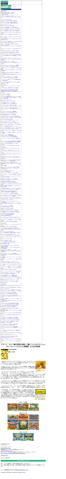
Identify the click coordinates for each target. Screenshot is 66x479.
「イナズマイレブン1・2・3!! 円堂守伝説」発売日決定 (9, 193)
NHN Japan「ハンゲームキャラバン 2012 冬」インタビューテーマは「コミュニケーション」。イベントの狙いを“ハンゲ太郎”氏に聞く (11, 157)
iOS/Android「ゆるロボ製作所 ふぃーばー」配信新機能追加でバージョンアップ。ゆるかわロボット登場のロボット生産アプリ (11, 251)
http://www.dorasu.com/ (6, 448)
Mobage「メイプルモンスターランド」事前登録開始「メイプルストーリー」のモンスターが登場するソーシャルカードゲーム (11, 327)
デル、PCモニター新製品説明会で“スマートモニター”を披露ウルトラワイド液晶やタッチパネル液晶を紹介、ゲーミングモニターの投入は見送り (11, 97)
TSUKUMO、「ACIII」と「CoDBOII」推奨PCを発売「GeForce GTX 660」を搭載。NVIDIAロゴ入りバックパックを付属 (10, 296)
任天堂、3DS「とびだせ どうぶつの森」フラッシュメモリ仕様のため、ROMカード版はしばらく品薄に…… (11, 16)
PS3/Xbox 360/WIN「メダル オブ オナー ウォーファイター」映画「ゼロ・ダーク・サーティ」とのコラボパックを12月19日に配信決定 (11, 59)
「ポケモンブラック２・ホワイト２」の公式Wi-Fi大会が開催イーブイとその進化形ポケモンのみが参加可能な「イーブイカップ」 (11, 55)
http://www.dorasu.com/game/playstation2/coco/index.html (13, 453)
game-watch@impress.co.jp (22, 469)
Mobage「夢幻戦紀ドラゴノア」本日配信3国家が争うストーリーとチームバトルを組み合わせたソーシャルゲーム (11, 62)
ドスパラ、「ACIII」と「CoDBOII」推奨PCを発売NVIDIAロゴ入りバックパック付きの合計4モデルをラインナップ (11, 108)
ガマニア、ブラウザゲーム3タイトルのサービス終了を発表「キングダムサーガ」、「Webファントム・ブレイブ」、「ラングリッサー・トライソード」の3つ (11, 198)
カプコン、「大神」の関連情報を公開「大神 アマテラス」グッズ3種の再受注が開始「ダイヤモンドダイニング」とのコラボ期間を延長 (9, 135)
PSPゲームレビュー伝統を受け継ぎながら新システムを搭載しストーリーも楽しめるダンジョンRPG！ (8, 12)
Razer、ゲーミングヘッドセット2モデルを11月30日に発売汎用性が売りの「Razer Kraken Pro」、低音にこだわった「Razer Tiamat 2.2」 (10, 168)
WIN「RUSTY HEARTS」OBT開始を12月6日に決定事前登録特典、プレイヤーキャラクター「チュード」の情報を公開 (11, 163)
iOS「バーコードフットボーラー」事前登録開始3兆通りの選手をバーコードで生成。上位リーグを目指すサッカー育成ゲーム (11, 254)
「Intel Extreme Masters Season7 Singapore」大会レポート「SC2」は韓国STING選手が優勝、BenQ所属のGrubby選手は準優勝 (10, 229)
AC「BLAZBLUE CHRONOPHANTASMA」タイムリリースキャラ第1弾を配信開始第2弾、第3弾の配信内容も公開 (8, 214)
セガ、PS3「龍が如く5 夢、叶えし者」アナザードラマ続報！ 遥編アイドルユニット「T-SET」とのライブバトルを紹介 (9, 171)
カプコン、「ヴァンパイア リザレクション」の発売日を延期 (10, 271)
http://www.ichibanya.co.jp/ (6, 450)
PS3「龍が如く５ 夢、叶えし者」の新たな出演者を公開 (10, 319)
